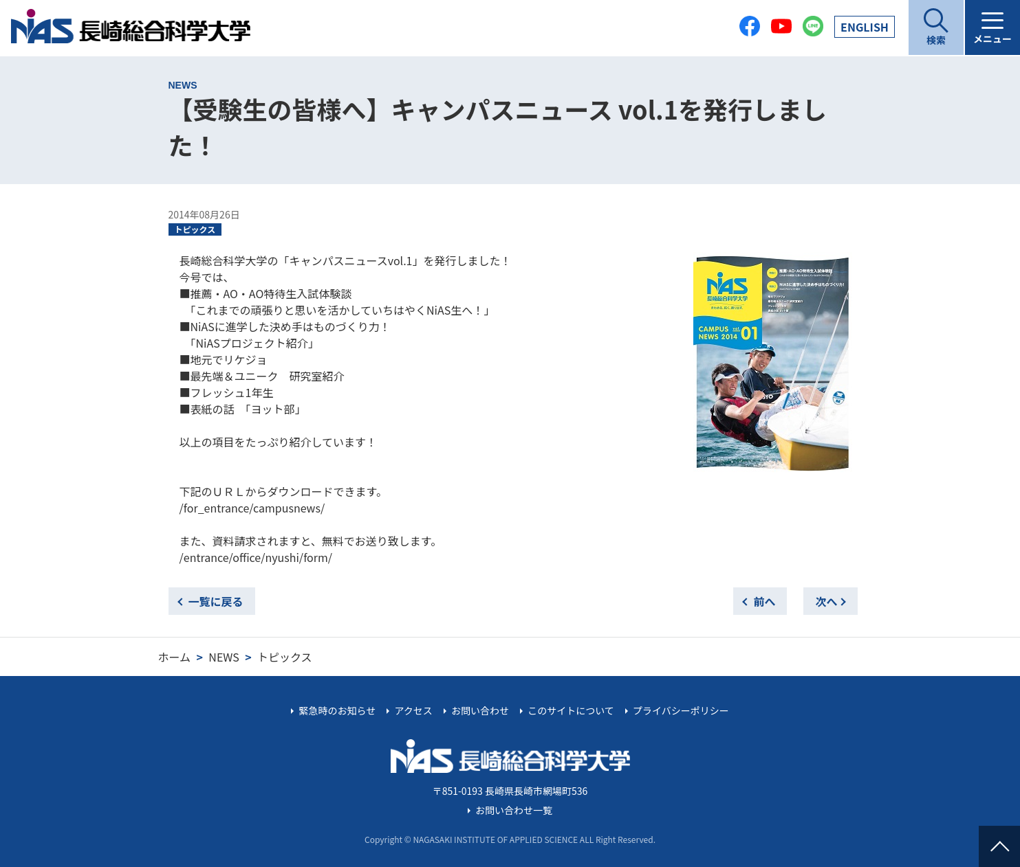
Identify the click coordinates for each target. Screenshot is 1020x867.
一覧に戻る (215, 601)
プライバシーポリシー (681, 710)
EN (864, 27)
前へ (764, 601)
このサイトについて (571, 710)
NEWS (223, 657)
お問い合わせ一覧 (513, 810)
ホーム (174, 657)
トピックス (195, 229)
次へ (826, 601)
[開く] (936, 27)
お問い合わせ (480, 710)
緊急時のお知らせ (337, 710)
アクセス (413, 710)
